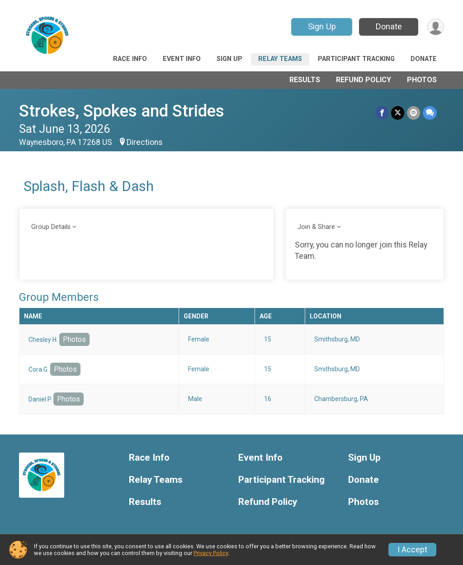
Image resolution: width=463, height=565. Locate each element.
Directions (145, 142)
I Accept (412, 549)
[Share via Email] (413, 112)
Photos (422, 79)
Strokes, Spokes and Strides (121, 111)
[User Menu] (435, 27)
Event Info (182, 59)
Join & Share (316, 227)
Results (304, 79)
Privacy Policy (211, 553)
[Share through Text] (430, 112)
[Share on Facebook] (381, 112)
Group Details (51, 227)
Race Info (130, 59)
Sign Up (322, 26)
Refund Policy (363, 79)
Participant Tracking (356, 59)
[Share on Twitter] (397, 112)
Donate (389, 26)
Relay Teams (280, 59)
